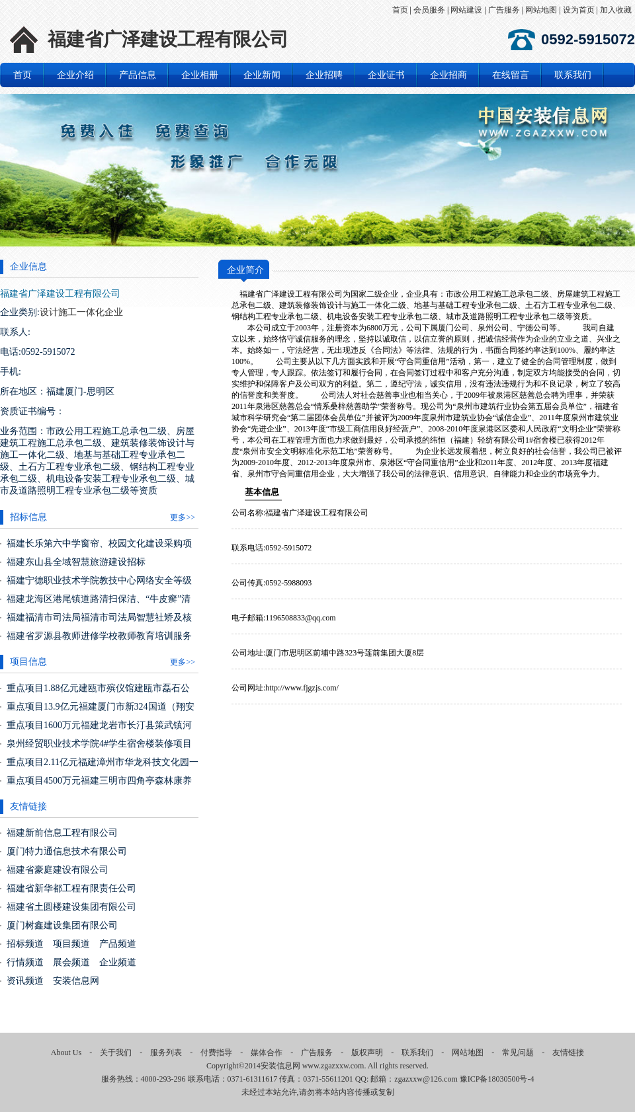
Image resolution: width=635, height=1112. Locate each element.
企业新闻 (261, 75)
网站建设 (466, 10)
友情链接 (568, 1052)
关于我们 (116, 1052)
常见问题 (518, 1052)
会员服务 (429, 10)
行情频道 (25, 962)
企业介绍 (75, 75)
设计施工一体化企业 (81, 312)
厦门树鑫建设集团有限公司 (62, 925)
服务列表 (166, 1052)
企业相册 (199, 75)
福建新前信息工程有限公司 (62, 833)
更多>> (182, 517)
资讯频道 (25, 981)
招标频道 (25, 944)
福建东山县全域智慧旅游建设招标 (76, 562)
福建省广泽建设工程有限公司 (168, 39)
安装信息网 (76, 981)
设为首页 (579, 10)
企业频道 (117, 962)
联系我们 (572, 75)
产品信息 (137, 75)
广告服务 (504, 10)
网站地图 (541, 10)
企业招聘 (324, 75)
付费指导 (216, 1052)
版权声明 (367, 1052)
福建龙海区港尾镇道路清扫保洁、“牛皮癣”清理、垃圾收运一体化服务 (98, 604)
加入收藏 (616, 10)
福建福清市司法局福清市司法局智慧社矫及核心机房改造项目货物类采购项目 (99, 622)
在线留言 (510, 75)
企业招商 (448, 75)
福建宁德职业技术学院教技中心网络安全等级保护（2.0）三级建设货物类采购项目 (99, 585)
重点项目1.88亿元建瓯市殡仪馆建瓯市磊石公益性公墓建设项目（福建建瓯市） (98, 693)
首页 (400, 10)
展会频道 (71, 962)
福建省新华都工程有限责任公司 (71, 888)
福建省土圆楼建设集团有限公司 (71, 907)
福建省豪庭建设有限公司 (57, 870)
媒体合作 (266, 1052)
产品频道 (117, 944)
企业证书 (386, 75)
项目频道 (71, 944)
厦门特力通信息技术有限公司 (67, 851)
